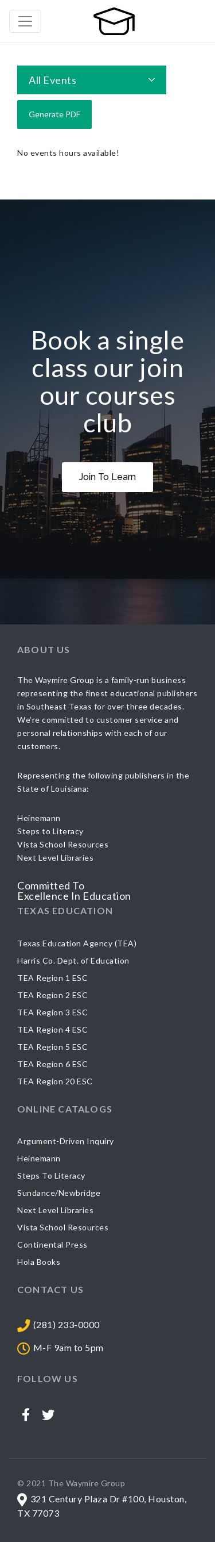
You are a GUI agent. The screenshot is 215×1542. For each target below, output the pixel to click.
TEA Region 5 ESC (52, 1047)
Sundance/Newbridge (58, 1193)
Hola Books (38, 1262)
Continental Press (52, 1244)
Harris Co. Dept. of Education (73, 960)
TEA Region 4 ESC (52, 1029)
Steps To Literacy (51, 1175)
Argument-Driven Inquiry (65, 1141)
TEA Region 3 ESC (52, 1012)
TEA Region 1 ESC (52, 978)
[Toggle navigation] (25, 21)
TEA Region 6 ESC (52, 1064)
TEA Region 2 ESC (52, 995)
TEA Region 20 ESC (55, 1081)
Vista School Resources (62, 1227)
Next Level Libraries (55, 1210)
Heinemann (39, 1158)
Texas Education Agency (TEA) (76, 943)
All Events (52, 80)
